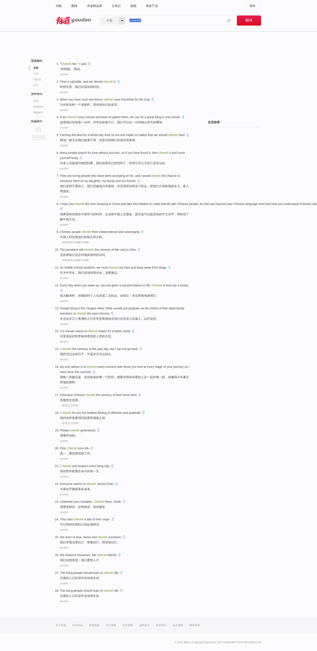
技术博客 (128, 625)
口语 (35, 73)
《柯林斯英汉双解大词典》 (75, 242)
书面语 (37, 79)
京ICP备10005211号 (249, 642)
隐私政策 (200, 642)
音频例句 (38, 106)
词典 (59, 6)
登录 (252, 6)
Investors (77, 625)
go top (38, 129)
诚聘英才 (144, 625)
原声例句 (36, 94)
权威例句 (36, 121)
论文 (35, 85)
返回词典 (38, 137)
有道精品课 (94, 6)
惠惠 (133, 6)
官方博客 (111, 625)
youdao (64, 74)
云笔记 (116, 6)
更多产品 (152, 6)
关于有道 (61, 625)
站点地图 (178, 625)
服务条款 (211, 642)
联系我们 (161, 625)
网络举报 (194, 625)
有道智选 (94, 625)
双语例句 (36, 61)
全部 (35, 67)
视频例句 (38, 112)
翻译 (74, 6)
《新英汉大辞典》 (70, 405)
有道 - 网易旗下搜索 (73, 20)
